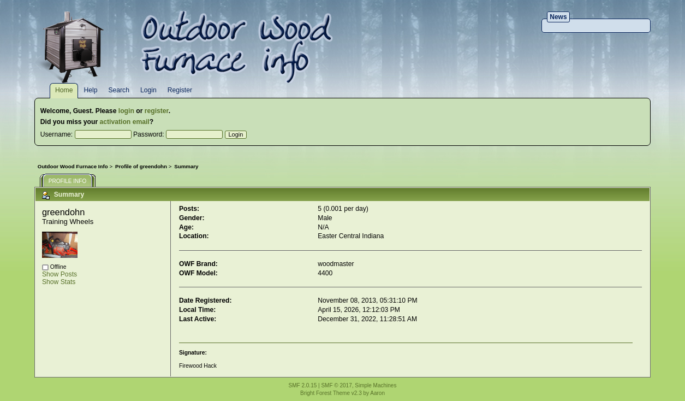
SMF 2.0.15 (303, 385)
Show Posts (59, 274)
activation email (125, 122)
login (126, 111)
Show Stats (59, 282)
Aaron (377, 393)
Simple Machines (375, 385)
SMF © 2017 (336, 385)
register (157, 111)
